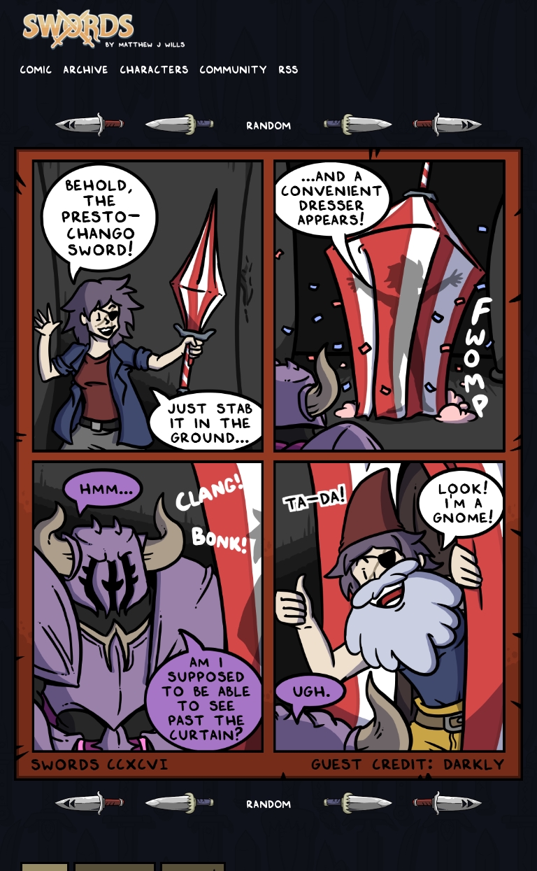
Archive (85, 68)
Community (233, 68)
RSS (288, 68)
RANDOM (268, 124)
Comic (36, 68)
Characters (154, 68)
